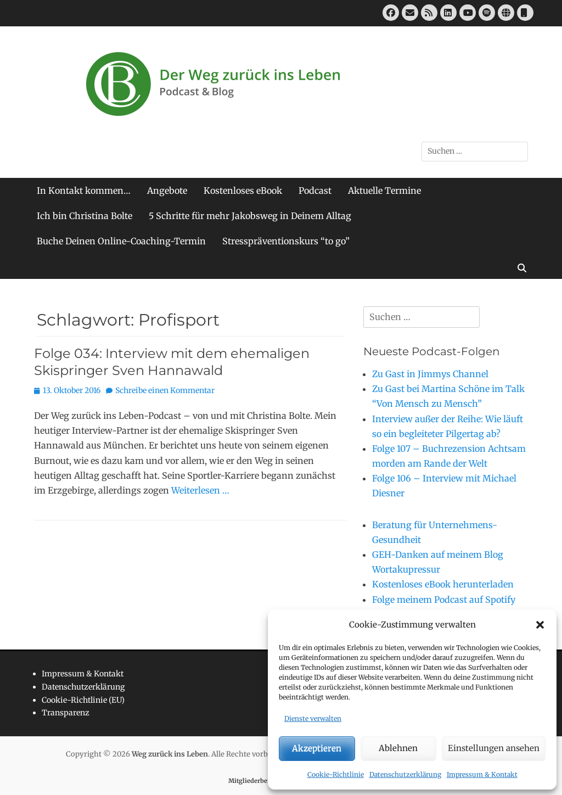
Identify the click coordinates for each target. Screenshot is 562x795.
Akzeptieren (316, 748)
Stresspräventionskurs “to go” (286, 241)
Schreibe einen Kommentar (165, 390)
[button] (540, 624)
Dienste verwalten (312, 718)
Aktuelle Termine (384, 190)
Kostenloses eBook (243, 190)
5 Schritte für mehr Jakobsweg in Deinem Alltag (250, 215)
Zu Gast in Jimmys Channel (430, 373)
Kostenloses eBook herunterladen (443, 584)
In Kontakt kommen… (84, 190)
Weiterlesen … (200, 490)
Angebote (167, 190)
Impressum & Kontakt (482, 774)
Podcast (315, 190)
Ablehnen (398, 748)
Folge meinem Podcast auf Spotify (443, 599)
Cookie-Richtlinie (335, 774)
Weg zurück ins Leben (170, 754)
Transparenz (65, 713)
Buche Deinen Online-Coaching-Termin (121, 241)
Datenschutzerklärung (405, 774)
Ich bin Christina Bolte (84, 215)
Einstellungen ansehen (493, 748)
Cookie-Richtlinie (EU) (83, 700)
